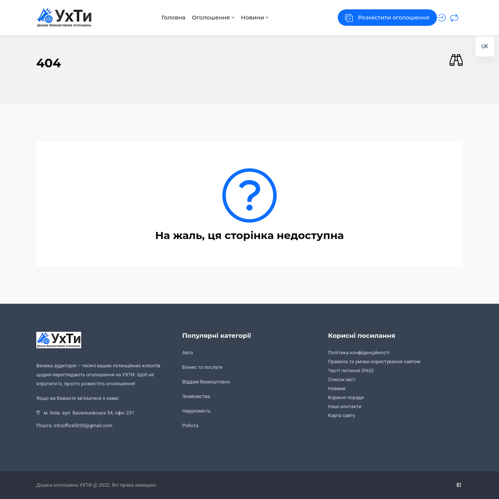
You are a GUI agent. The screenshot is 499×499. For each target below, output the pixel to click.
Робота (190, 425)
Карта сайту (341, 415)
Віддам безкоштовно (206, 382)
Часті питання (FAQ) (350, 370)
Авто (187, 352)
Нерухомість (196, 411)
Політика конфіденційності (358, 352)
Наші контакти (344, 406)
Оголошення (209, 17)
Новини (256, 17)
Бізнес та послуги (202, 367)
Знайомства (196, 396)
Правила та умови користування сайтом (374, 361)
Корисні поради (346, 397)
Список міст (342, 379)
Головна (165, 17)
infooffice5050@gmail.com (83, 425)
